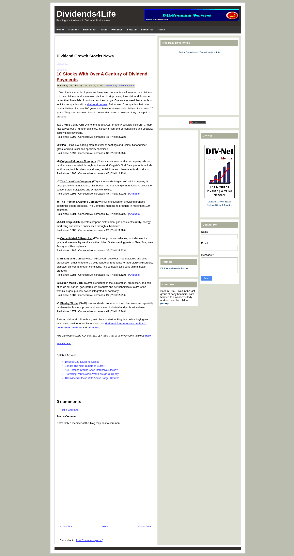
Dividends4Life (86, 13)
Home (105, 526)
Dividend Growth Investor (219, 205)
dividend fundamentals (119, 323)
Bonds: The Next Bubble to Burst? (85, 365)
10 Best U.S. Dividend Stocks (82, 361)
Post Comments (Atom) (89, 540)
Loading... (62, 63)
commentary (110, 85)
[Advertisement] (104, 44)
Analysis (134, 193)
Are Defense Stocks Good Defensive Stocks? (91, 369)
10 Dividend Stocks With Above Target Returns (92, 378)
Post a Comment (69, 409)
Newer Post (66, 526)
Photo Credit (64, 343)
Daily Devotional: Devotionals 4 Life (199, 52)
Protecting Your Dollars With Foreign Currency (92, 373)
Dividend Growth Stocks (174, 268)
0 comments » (126, 85)
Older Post (144, 526)
